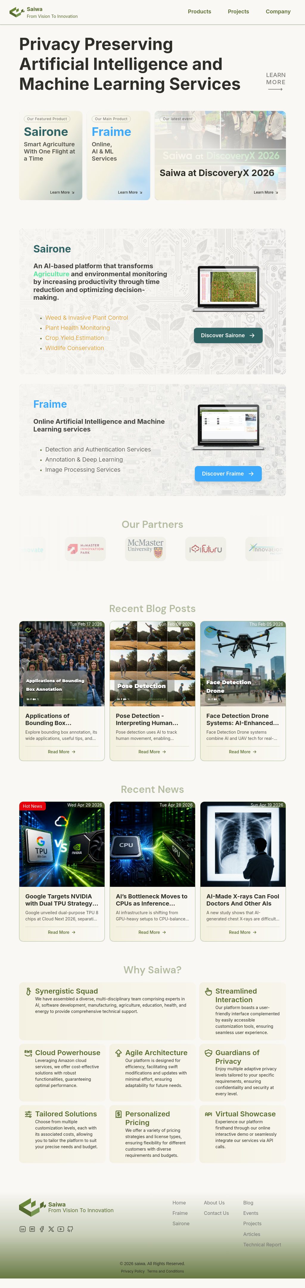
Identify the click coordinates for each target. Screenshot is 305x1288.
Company (278, 11)
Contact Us (216, 1213)
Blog (248, 1203)
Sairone (180, 1223)
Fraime (180, 1213)
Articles (251, 1234)
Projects (238, 11)
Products (199, 11)
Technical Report (262, 1245)
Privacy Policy (132, 1271)
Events (251, 1213)
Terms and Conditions (165, 1271)
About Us (214, 1203)
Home (179, 1203)
